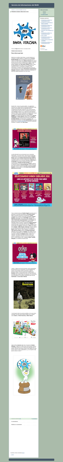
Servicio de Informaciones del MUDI (25, 5)
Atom (23, 452)
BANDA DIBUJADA (22, 121)
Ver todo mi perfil (44, 14)
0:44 (20, 418)
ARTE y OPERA (44, 35)
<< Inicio (12, 454)
